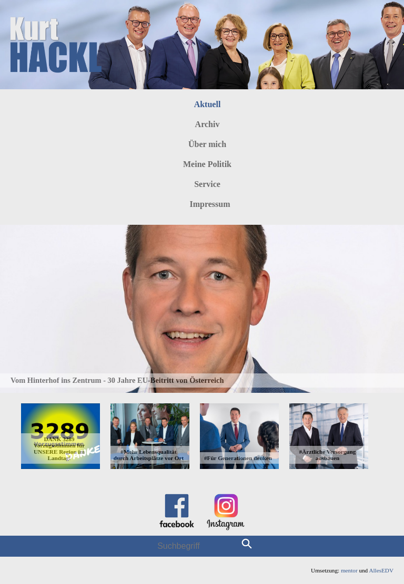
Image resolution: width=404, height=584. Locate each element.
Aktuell (207, 104)
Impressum (209, 204)
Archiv (207, 124)
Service (207, 184)
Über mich (207, 144)
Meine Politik (207, 164)
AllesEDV (381, 570)
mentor (349, 570)
